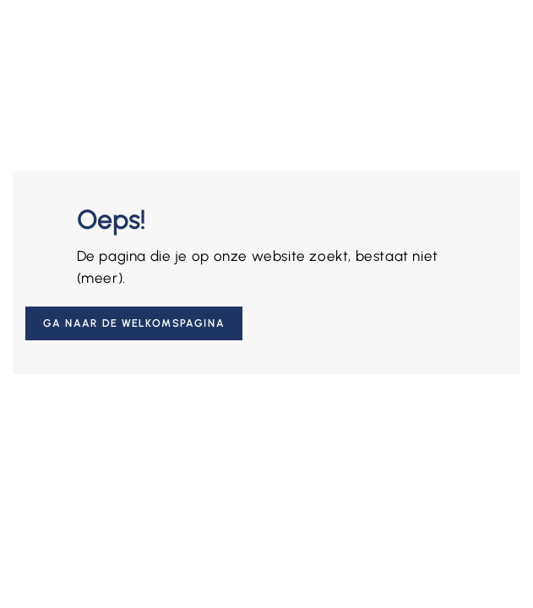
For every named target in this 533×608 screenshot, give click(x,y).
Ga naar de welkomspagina (134, 323)
